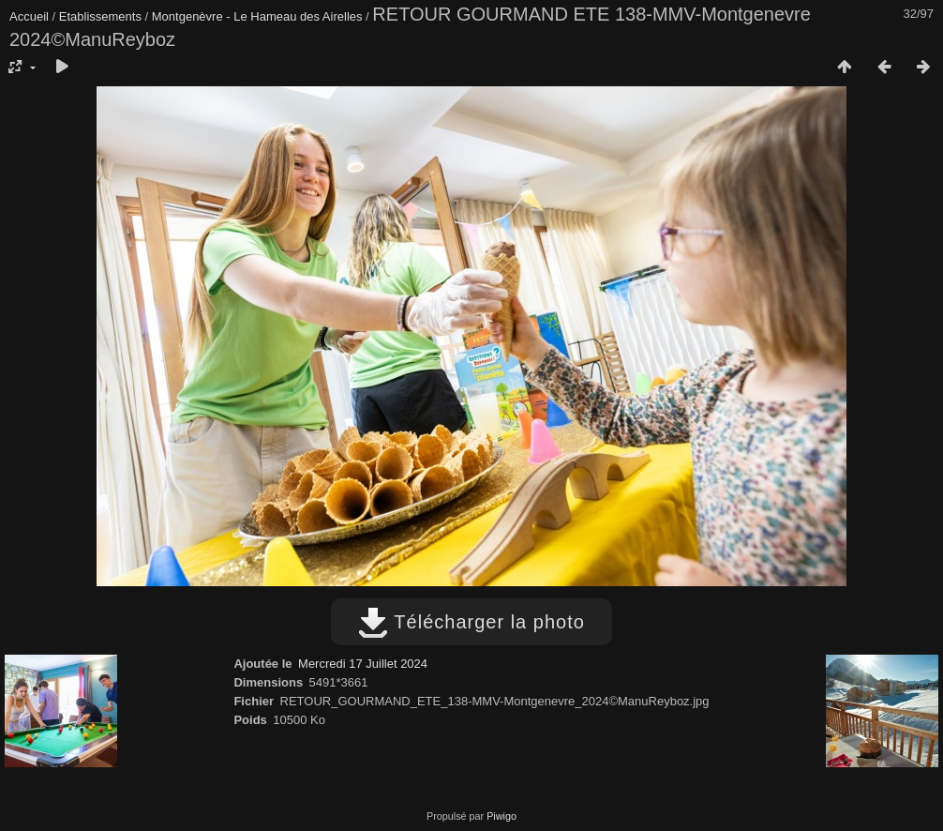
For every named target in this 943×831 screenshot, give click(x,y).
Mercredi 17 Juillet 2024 (362, 664)
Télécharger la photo (471, 622)
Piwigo (501, 816)
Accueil (29, 16)
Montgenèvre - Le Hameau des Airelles (257, 16)
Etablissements (100, 16)
